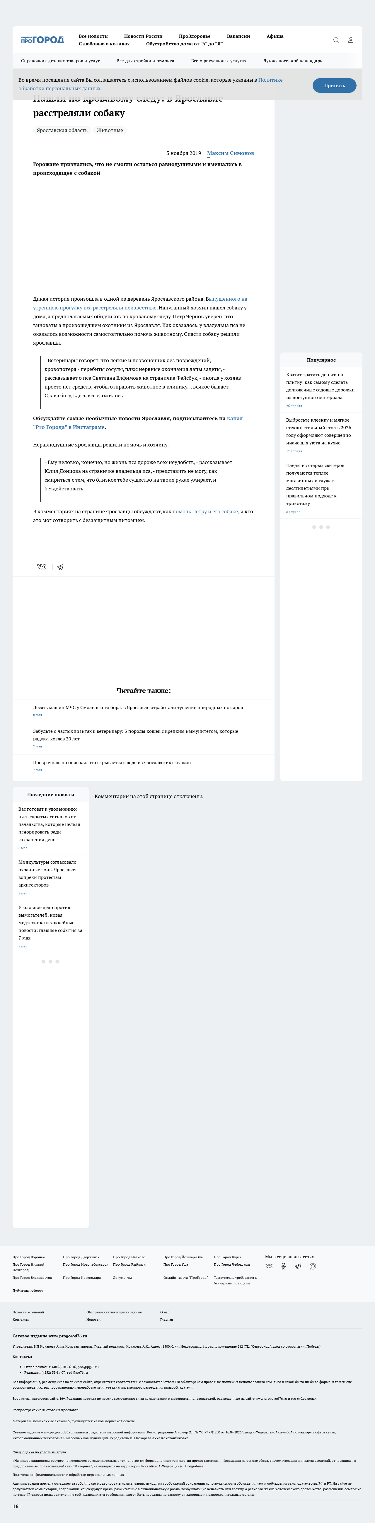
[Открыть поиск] (336, 40)
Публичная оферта (28, 1290)
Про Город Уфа (175, 1264)
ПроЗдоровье (195, 36)
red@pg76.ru (77, 1372)
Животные (110, 130)
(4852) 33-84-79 (53, 1372)
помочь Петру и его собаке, (205, 511)
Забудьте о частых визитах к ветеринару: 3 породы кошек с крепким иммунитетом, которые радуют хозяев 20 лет (143, 739)
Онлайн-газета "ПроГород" (185, 1277)
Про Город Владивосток (32, 1277)
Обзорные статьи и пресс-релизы (114, 1312)
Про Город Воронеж (29, 1257)
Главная (166, 1319)
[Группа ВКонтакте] (269, 1266)
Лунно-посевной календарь (292, 61)
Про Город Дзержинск (81, 1257)
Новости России (143, 36)
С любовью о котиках (104, 44)
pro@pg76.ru (88, 1367)
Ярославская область (62, 130)
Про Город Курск (227, 1257)
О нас (164, 1312)
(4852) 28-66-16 (64, 1367)
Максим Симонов (230, 153)
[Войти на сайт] (351, 40)
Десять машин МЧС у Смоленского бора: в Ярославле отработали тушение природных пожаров (143, 711)
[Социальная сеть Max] (313, 1266)
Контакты (21, 1319)
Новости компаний (28, 1312)
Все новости (93, 36)
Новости (93, 1319)
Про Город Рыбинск (129, 1264)
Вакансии (238, 36)
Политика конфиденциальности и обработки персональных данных (68, 1474)
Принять (334, 85)
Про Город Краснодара (82, 1277)
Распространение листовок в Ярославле (46, 1410)
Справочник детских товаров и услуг (60, 61)
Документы (122, 1277)
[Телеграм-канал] (298, 1266)
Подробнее (194, 1466)
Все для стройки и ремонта (145, 61)
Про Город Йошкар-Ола (183, 1257)
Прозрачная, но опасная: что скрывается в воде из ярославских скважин (143, 766)
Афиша (275, 36)
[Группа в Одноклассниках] (283, 1266)
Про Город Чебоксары (232, 1264)
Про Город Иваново (129, 1257)
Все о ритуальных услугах (218, 61)
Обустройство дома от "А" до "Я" (184, 44)
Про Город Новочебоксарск (85, 1264)
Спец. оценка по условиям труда (39, 1452)
